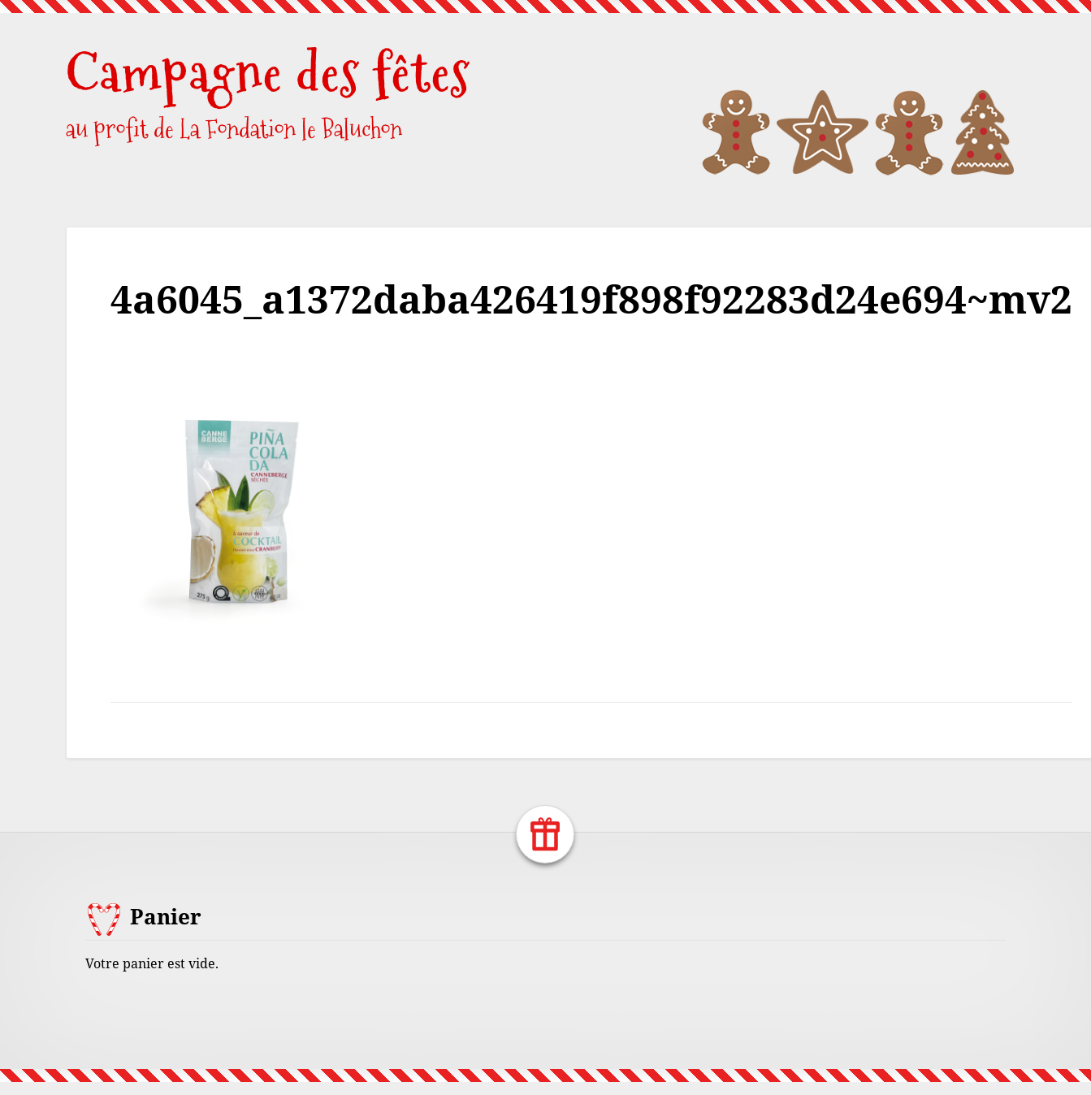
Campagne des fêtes (268, 73)
